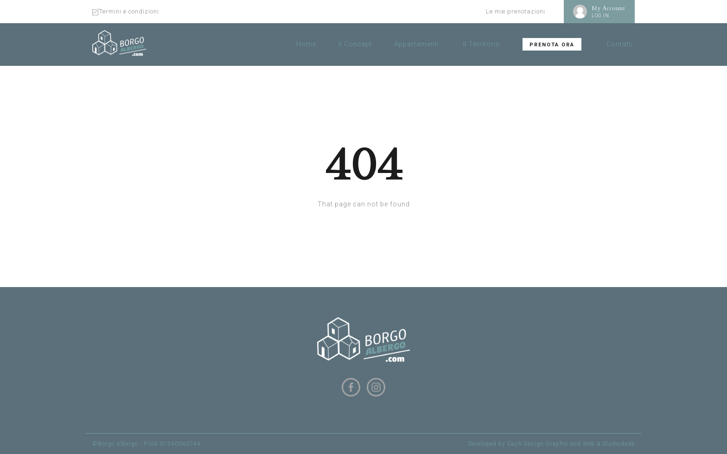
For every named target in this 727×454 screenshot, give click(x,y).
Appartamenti (416, 44)
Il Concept (355, 44)
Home (306, 44)
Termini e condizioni (129, 11)
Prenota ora (551, 45)
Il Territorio (481, 44)
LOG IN (600, 15)
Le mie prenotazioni (515, 11)
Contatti (619, 44)
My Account (608, 8)
